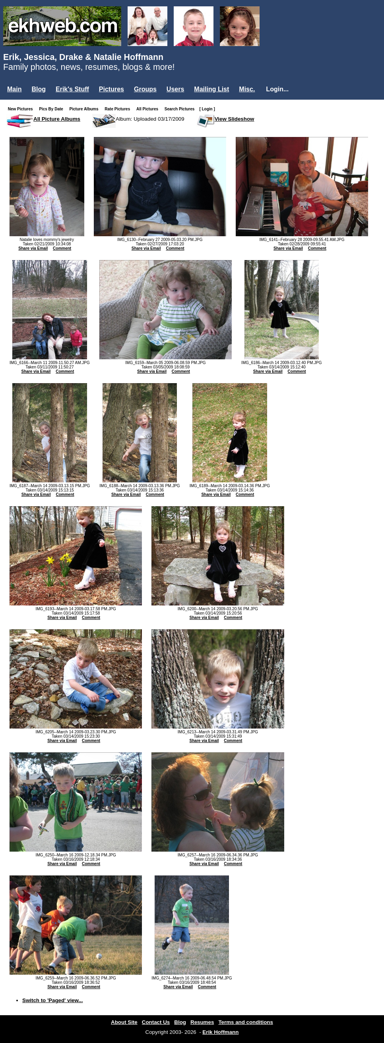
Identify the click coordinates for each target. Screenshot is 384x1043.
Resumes (202, 1022)
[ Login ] (207, 109)
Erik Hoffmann (220, 1032)
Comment (62, 248)
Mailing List (211, 89)
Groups (145, 89)
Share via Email (33, 248)
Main (14, 89)
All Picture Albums (56, 119)
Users (175, 89)
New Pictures (22, 109)
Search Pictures (181, 109)
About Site (124, 1022)
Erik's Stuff (72, 89)
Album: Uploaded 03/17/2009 (150, 119)
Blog (38, 89)
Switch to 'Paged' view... (52, 1000)
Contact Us (156, 1022)
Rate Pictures (119, 109)
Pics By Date (52, 109)
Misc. (247, 89)
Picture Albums (86, 109)
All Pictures (148, 109)
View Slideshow (234, 119)
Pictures (111, 89)
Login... (277, 89)
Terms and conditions (245, 1022)
